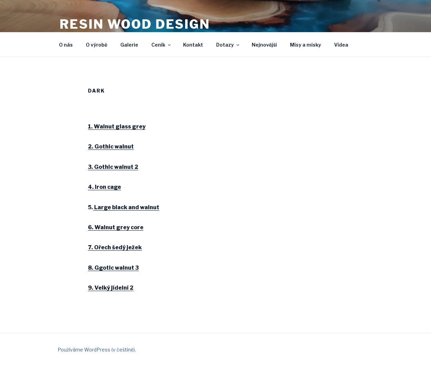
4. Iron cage (104, 187)
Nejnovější (264, 45)
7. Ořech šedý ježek (115, 247)
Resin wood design (135, 24)
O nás (66, 45)
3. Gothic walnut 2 (113, 167)
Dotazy (228, 45)
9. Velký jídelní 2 (110, 288)
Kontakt (193, 45)
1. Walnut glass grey (117, 126)
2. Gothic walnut (111, 146)
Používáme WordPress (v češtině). (97, 350)
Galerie (129, 45)
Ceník (161, 45)
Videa (341, 45)
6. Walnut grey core (115, 227)
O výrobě (96, 45)
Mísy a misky (305, 45)
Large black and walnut (126, 207)
